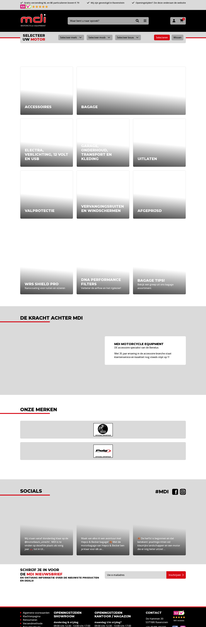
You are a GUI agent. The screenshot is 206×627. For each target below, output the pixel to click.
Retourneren (30, 619)
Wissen (177, 37)
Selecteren (162, 37)
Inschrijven (176, 575)
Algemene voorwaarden (36, 612)
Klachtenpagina (31, 616)
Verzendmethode (32, 623)
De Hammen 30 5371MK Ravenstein (157, 620)
